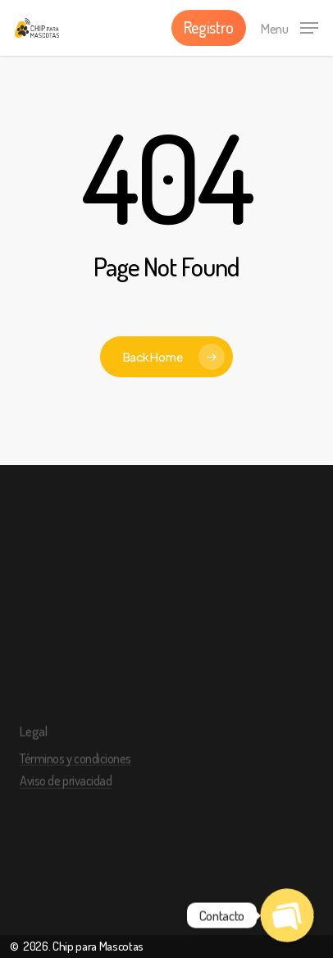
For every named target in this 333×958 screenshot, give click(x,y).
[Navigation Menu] (289, 25)
